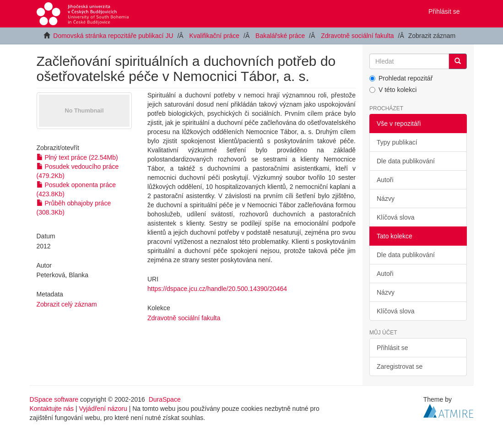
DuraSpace (165, 399)
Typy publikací (397, 142)
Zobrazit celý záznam (67, 304)
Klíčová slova (395, 217)
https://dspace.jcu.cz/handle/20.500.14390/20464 (217, 288)
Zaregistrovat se (399, 366)
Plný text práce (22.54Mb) (77, 157)
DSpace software (54, 399)
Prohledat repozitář (401, 78)
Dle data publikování (406, 161)
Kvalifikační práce (214, 35)
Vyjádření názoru (103, 408)
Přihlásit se (392, 347)
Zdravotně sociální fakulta (357, 35)
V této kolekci (392, 89)
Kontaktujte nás (52, 408)
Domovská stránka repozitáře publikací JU (113, 35)
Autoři (385, 179)
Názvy (386, 198)
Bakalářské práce (280, 35)
